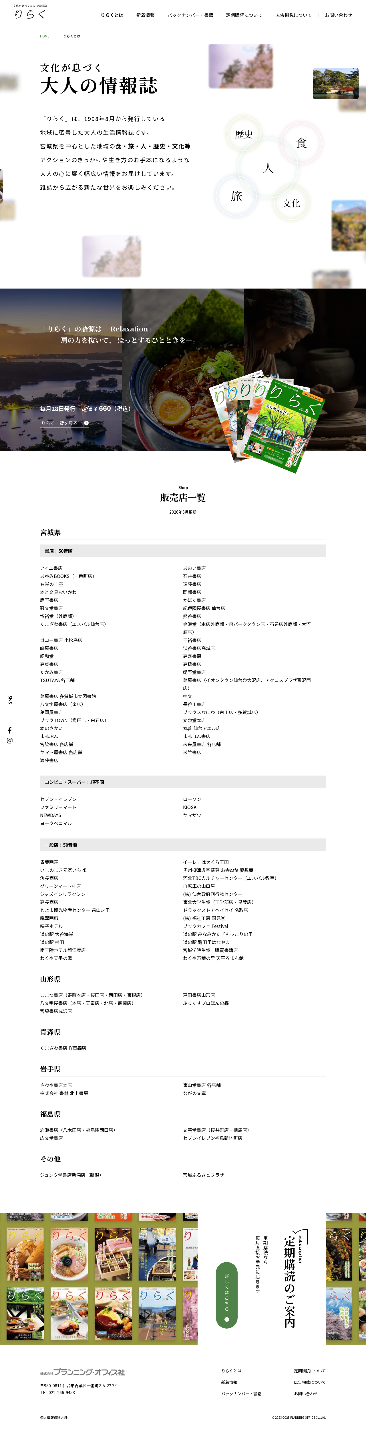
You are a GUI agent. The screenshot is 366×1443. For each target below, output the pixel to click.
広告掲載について (310, 1382)
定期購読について (310, 1371)
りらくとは (231, 1371)
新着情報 (229, 1382)
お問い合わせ (306, 1393)
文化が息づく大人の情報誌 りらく (30, 11)
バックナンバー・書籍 (241, 1393)
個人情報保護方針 (53, 1417)
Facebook (10, 730)
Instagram (10, 741)
